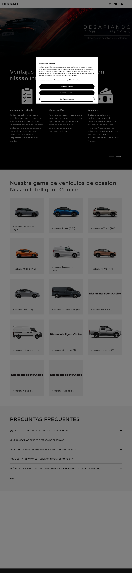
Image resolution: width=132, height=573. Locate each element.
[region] (67, 80)
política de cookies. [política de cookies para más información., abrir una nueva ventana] (73, 80)
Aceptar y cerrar (67, 86)
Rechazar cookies (66, 93)
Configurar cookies (67, 99)
